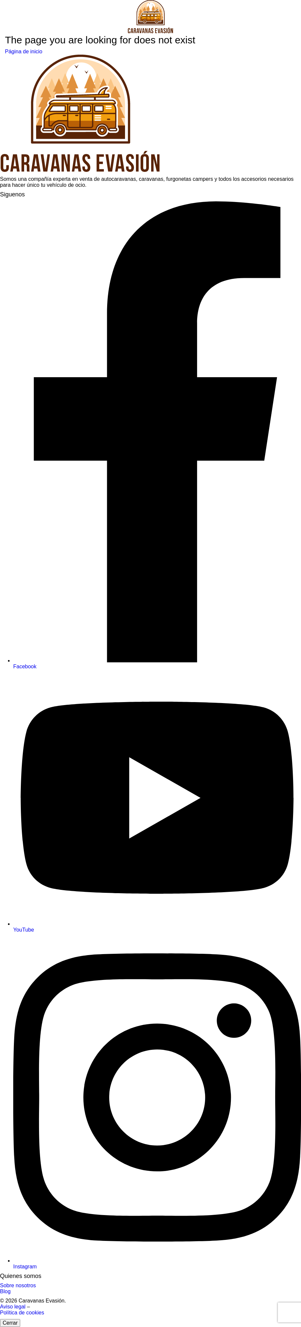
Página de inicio (23, 51)
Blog (5, 1291)
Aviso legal (13, 1306)
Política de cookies (22, 1312)
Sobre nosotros (18, 1285)
